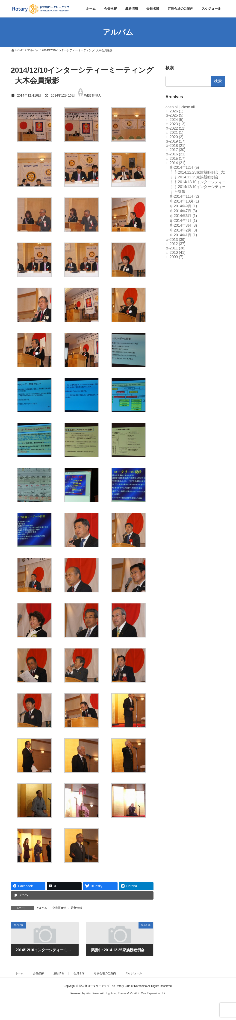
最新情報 (76, 907)
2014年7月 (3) (185, 211)
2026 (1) (176, 111)
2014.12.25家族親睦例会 (198, 177)
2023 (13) (178, 124)
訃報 (181, 192)
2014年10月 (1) (186, 201)
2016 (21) (178, 154)
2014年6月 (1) (185, 216)
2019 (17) (178, 141)
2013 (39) (178, 240)
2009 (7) (176, 257)
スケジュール (133, 973)
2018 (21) (178, 146)
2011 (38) (178, 248)
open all (171, 107)
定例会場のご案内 (105, 973)
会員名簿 (79, 973)
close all (188, 107)
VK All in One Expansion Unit (147, 993)
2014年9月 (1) (185, 206)
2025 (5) (176, 115)
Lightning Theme (116, 993)
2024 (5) (176, 120)
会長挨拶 (38, 973)
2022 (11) (178, 128)
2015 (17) (178, 158)
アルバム (41, 907)
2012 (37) (178, 244)
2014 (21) (178, 163)
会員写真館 (59, 907)
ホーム (19, 973)
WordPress (92, 993)
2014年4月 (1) (185, 221)
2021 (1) (176, 133)
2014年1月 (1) (185, 235)
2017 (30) (178, 150)
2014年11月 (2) (186, 196)
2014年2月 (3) (185, 230)
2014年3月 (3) (185, 225)
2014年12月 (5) (186, 167)
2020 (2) (176, 137)
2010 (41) (178, 252)
